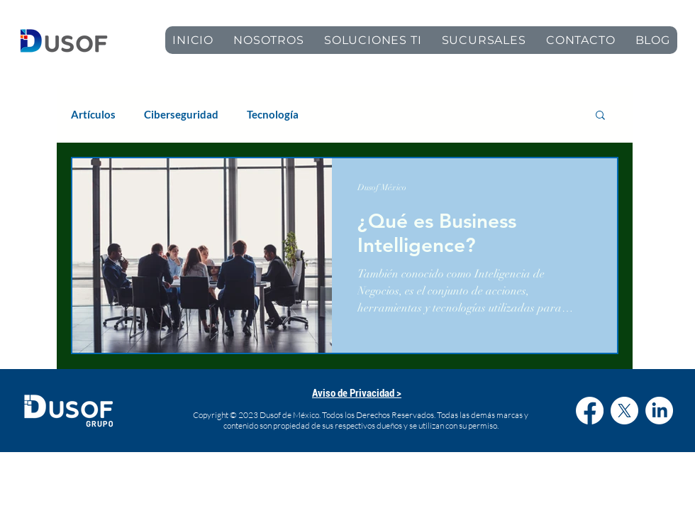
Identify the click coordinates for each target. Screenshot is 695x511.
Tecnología (273, 114)
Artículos (93, 114)
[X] (624, 410)
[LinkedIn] (659, 410)
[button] (600, 116)
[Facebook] (590, 410)
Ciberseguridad (181, 114)
